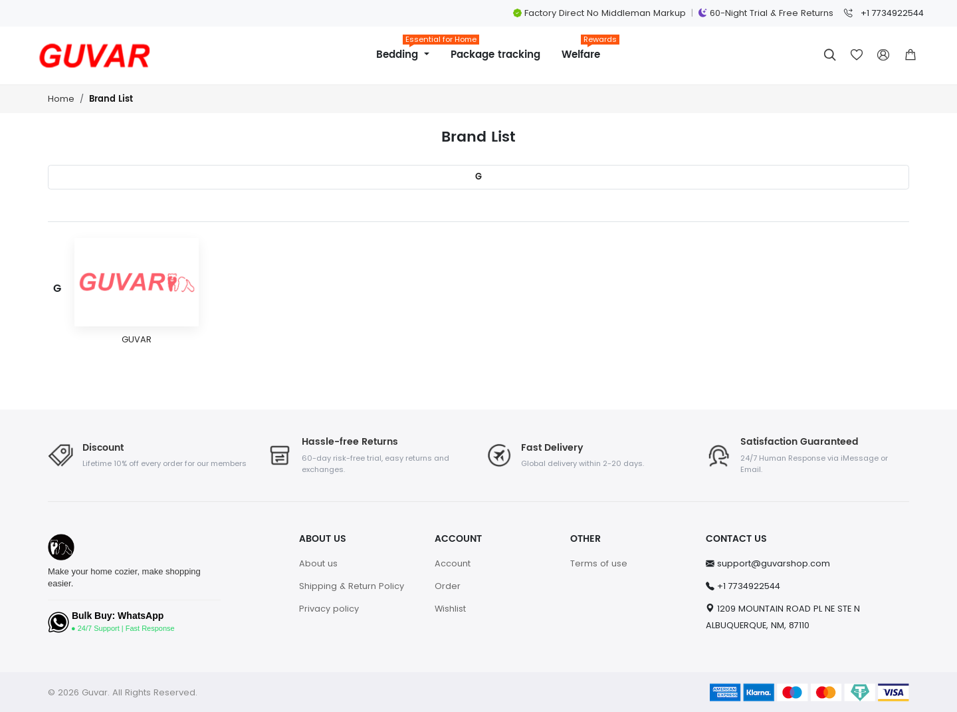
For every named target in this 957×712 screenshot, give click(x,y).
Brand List (111, 99)
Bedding (408, 50)
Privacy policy (329, 608)
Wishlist (450, 608)
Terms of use (598, 563)
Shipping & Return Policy (351, 586)
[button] (910, 55)
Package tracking (495, 55)
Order (448, 586)
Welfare (586, 50)
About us (318, 563)
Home (61, 98)
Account (453, 563)
